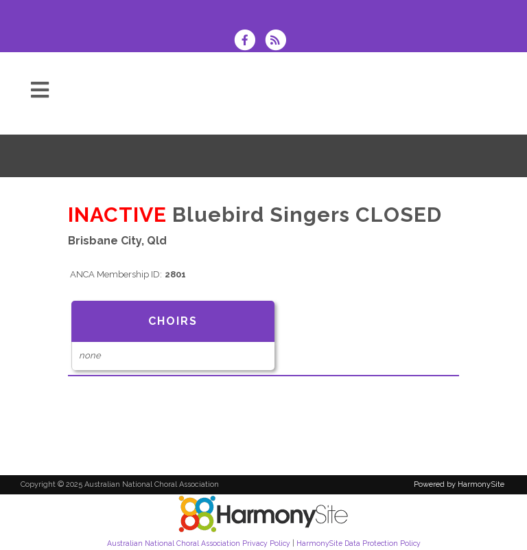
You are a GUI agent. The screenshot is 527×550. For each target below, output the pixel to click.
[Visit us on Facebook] (249, 41)
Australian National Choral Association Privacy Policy (198, 543)
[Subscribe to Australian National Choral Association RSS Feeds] (279, 41)
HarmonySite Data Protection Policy (358, 543)
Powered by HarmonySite (459, 484)
